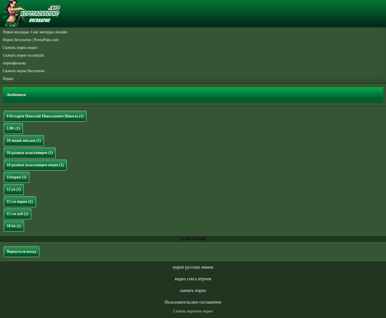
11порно (16, 177)
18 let (14, 226)
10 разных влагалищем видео (35, 165)
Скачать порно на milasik (23, 55)
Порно (8, 79)
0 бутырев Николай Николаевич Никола (45, 116)
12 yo (14, 189)
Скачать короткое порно (193, 311)
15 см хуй (17, 214)
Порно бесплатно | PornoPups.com (31, 40)
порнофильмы (14, 63)
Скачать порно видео (20, 48)
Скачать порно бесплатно (24, 71)
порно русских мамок (193, 267)
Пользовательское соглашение (193, 302)
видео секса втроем (193, 278)
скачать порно (193, 290)
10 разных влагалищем (30, 153)
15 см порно (20, 202)
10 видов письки (24, 140)
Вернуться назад (21, 251)
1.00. (13, 128)
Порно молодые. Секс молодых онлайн (35, 32)
